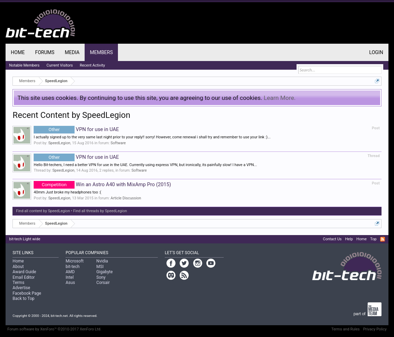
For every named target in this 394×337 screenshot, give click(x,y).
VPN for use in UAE (76, 129)
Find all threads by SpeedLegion (100, 211)
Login (376, 52)
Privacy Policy (375, 329)
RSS (382, 239)
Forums (44, 52)
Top (373, 239)
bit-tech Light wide (24, 239)
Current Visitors (59, 65)
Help (349, 239)
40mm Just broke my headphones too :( (67, 192)
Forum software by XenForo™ (54, 329)
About (18, 266)
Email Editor (23, 277)
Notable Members (24, 65)
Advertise (21, 287)
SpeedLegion (59, 143)
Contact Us (332, 239)
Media (72, 52)
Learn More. (280, 97)
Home (18, 52)
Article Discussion (126, 198)
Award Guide (24, 271)
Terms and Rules (345, 329)
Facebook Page (26, 293)
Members (101, 52)
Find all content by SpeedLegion (43, 211)
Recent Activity (92, 65)
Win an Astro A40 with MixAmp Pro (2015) (102, 184)
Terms (18, 282)
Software (118, 143)
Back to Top (23, 298)
